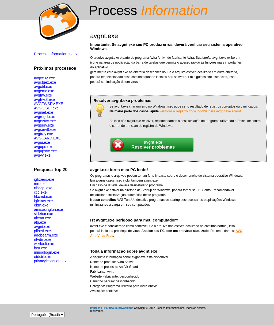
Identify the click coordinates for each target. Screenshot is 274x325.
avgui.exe (42, 142)
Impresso (96, 307)
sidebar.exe (43, 214)
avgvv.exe (42, 155)
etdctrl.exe (42, 256)
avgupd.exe (43, 147)
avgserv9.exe (45, 129)
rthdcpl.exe (43, 188)
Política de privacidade (118, 307)
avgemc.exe (44, 91)
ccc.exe (40, 192)
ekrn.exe (41, 205)
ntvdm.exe (42, 239)
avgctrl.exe (43, 86)
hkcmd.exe (43, 196)
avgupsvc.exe (45, 151)
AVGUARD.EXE (47, 138)
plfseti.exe (42, 231)
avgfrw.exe (43, 95)
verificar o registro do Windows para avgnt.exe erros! (200, 111)
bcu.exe (40, 248)
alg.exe (40, 222)
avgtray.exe (43, 134)
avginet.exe (43, 112)
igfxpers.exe (44, 179)
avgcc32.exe (44, 78)
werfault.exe (44, 244)
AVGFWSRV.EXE (48, 104)
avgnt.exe (42, 226)
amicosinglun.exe (48, 209)
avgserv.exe (44, 125)
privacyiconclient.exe (51, 261)
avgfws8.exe (44, 99)
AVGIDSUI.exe (46, 108)
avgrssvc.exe (45, 121)
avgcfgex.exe (45, 82)
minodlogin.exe (46, 252)
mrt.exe (40, 184)
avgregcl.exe (44, 117)
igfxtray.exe (43, 201)
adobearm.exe (46, 235)
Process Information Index (56, 54)
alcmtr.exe (42, 218)
